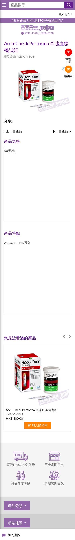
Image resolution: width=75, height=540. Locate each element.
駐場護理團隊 (54, 483)
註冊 (69, 14)
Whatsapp (68, 84)
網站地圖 (15, 523)
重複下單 (68, 60)
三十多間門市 (54, 464)
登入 (61, 14)
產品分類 (15, 505)
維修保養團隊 (20, 483)
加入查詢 (14, 535)
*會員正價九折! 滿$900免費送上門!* (37, 20)
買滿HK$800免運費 (21, 464)
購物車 (68, 76)
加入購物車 (40, 425)
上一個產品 (14, 131)
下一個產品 (60, 131)
